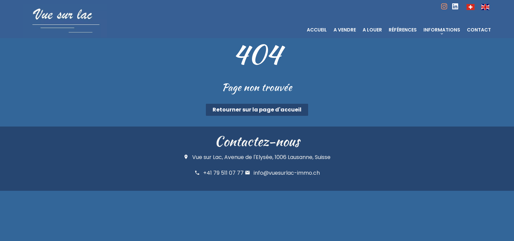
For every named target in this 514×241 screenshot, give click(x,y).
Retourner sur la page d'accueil (257, 109)
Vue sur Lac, (207, 157)
